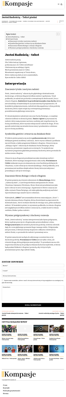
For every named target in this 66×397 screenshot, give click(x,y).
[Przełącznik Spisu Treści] (57, 34)
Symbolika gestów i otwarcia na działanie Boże (28, 43)
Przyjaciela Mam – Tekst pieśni (56, 359)
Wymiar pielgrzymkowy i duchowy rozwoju (27, 48)
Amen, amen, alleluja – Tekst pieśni (24, 359)
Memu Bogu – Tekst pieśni (39, 338)
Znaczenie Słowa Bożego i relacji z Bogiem (26, 46)
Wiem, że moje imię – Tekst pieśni (8, 338)
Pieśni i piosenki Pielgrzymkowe (33, 21)
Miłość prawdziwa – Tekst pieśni (23, 338)
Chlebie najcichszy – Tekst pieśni (39, 359)
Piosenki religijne (15, 21)
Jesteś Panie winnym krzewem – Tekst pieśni (15, 314)
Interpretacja (12, 39)
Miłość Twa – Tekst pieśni (9, 358)
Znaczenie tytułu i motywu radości (23, 41)
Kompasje (5, 21)
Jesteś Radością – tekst (16, 37)
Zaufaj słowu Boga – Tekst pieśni (55, 338)
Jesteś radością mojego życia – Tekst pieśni (51, 314)
